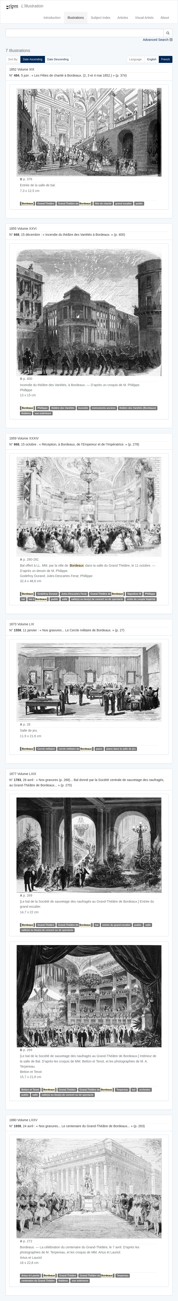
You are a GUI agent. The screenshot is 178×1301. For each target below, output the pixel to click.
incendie (83, 408)
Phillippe (42, 408)
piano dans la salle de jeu (121, 748)
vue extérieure (43, 413)
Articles (123, 17)
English (151, 59)
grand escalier (123, 203)
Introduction (52, 17)
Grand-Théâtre (45, 203)
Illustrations (75, 17)
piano (99, 748)
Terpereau (122, 1089)
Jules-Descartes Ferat (73, 594)
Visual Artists (144, 17)
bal (23, 599)
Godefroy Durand (47, 594)
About (164, 17)
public (139, 203)
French (165, 59)
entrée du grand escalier (116, 924)
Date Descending (58, 59)
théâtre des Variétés (62, 408)
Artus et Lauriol (30, 1275)
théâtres (26, 413)
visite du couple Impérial (141, 599)
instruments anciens (103, 408)
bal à (38, 599)
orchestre (144, 1089)
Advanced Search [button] (155, 40)
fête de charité (103, 203)
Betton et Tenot (30, 1089)
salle (64, 599)
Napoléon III (134, 594)
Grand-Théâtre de (74, 203)
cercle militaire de (75, 749)
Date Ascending (32, 59)
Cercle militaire (46, 748)
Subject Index (101, 17)
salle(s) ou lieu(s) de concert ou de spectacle (97, 599)
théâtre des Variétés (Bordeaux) (137, 408)
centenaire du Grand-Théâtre (38, 1280)
